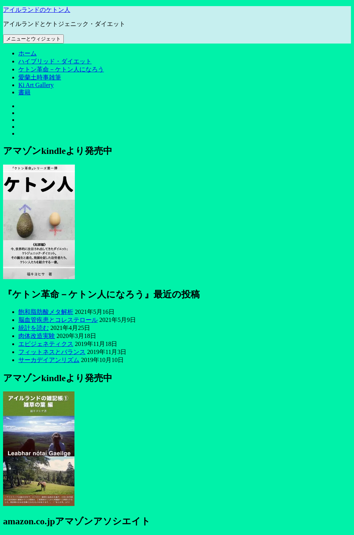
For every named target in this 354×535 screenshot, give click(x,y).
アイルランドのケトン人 (36, 9)
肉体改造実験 (36, 336)
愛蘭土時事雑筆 (39, 77)
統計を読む (33, 328)
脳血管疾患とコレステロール (58, 320)
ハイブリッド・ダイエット (55, 61)
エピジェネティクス (45, 344)
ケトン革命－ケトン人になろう (61, 69)
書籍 (24, 92)
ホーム (27, 53)
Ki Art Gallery (35, 85)
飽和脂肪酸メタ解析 (45, 312)
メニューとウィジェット (33, 39)
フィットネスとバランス (52, 352)
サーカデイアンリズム (48, 360)
